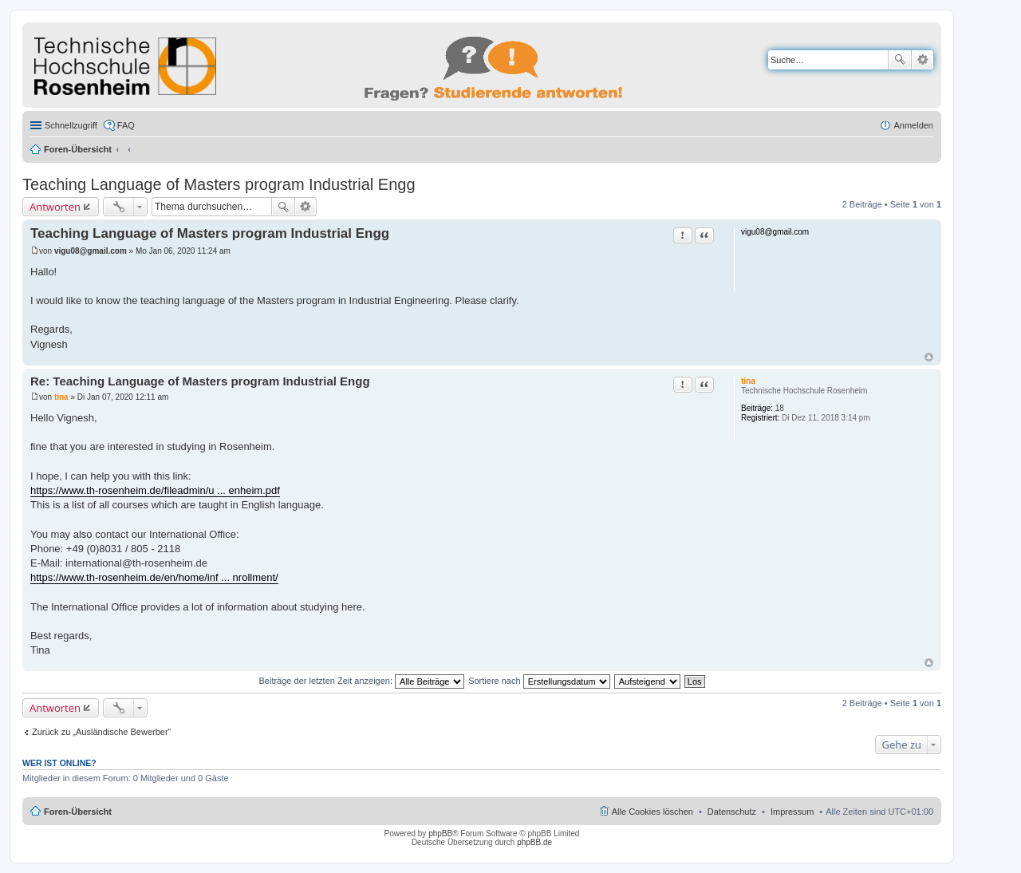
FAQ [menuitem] (126, 125)
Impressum (792, 811)
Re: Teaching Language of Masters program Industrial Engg (200, 381)
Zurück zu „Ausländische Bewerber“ (101, 732)
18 (779, 408)
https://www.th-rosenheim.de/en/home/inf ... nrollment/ (154, 577)
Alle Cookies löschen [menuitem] (652, 811)
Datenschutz (732, 811)
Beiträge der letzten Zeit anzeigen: (361, 680)
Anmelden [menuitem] (913, 125)
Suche (900, 59)
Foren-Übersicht (78, 149)
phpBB (440, 833)
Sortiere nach (538, 680)
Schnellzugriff (71, 125)
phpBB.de (534, 842)
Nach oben (928, 357)
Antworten (55, 206)
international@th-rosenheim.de (136, 563)
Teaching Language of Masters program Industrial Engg (219, 184)
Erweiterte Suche (922, 59)
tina (748, 381)
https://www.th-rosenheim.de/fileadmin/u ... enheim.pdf (155, 490)
